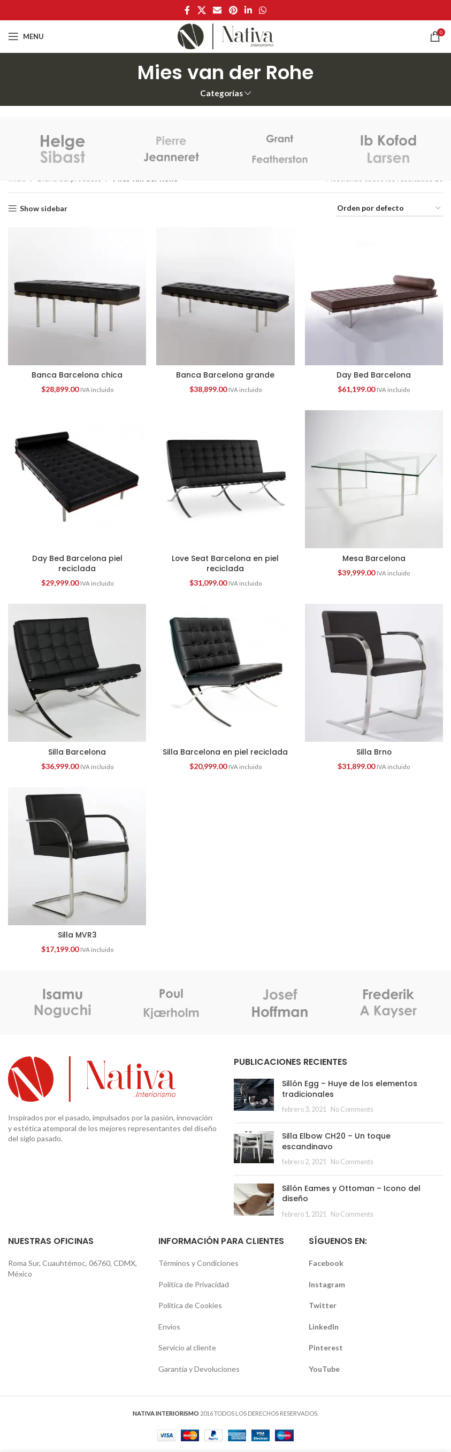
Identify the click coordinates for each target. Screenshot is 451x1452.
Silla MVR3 (76, 934)
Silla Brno (374, 752)
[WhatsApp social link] (262, 10)
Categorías (221, 93)
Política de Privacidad (193, 1284)
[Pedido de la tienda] (389, 209)
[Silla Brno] (374, 673)
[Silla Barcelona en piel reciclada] (226, 673)
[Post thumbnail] (254, 1097)
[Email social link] (217, 10)
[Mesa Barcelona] (374, 479)
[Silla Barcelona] (77, 673)
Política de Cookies (190, 1305)
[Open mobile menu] (26, 36)
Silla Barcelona (77, 752)
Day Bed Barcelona (374, 375)
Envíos (169, 1326)
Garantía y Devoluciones (199, 1368)
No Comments (352, 1110)
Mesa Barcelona (374, 557)
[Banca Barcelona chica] (77, 296)
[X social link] (201, 10)
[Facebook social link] (187, 10)
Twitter (323, 1305)
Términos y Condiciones (198, 1262)
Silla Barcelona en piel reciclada (225, 752)
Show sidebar (43, 208)
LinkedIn (324, 1326)
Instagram (327, 1284)
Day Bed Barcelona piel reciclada (77, 563)
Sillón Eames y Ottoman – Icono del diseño (351, 1193)
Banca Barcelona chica (77, 375)
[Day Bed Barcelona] (374, 296)
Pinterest (326, 1348)
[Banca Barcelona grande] (226, 296)
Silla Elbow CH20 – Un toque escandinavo (336, 1141)
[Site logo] (225, 35)
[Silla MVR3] (77, 856)
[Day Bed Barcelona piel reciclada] (77, 479)
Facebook (326, 1262)
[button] (77, 296)
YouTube (324, 1368)
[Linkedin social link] (248, 10)
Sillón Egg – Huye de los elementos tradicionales (349, 1089)
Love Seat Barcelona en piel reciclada (225, 563)
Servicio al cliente (187, 1348)
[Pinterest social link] (233, 10)
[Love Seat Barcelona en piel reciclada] (226, 479)
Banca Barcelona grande (225, 375)
